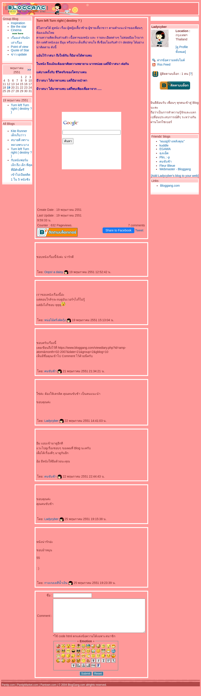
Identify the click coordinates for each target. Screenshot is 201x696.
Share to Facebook (119, 230)
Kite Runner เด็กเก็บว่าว (17, 152)
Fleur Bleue (168, 165)
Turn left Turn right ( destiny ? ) (17, 126)
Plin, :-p (165, 157)
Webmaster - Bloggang (176, 169)
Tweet (140, 230)
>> (22, 84)
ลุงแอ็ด (165, 153)
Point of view (15, 51)
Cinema (15, 33)
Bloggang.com (171, 185)
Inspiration (17, 23)
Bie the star (15, 28)
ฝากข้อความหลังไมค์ (169, 60)
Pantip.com (8, 691)
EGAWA (166, 149)
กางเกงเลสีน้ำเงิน (51, 583)
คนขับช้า (46, 371)
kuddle (164, 145)
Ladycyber (46, 420)
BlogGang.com (76, 691)
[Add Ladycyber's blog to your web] (175, 175)
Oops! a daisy (49, 272)
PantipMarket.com (27, 691)
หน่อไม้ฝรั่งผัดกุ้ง (50, 320)
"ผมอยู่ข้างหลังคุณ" (173, 141)
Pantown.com (48, 691)
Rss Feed (162, 64)
